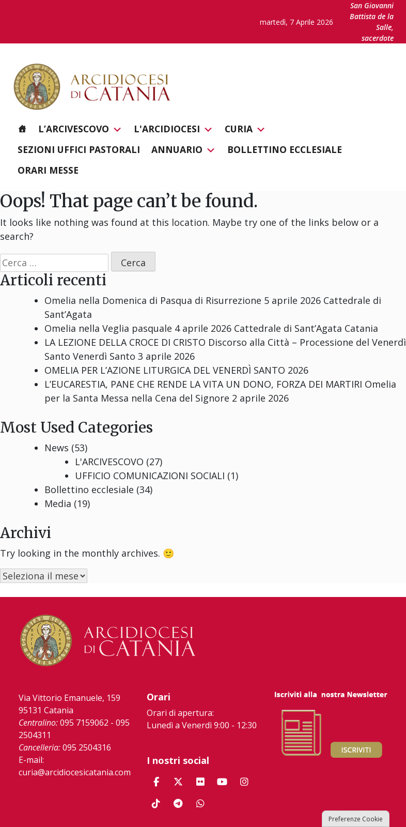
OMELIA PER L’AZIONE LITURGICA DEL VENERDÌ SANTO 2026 (176, 370)
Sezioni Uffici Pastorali (79, 149)
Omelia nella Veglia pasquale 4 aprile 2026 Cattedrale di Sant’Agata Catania (211, 328)
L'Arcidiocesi (173, 129)
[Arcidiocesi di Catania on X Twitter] (178, 782)
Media (57, 503)
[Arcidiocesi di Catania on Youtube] (222, 782)
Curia (245, 129)
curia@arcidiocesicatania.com (75, 772)
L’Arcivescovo (80, 129)
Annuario (183, 150)
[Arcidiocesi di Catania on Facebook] (156, 782)
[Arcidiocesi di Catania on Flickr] (200, 782)
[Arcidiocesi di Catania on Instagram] (244, 782)
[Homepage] (22, 128)
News (56, 447)
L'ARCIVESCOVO (109, 461)
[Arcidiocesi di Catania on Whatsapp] (200, 803)
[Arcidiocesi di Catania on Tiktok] (156, 803)
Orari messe (48, 170)
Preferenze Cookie (356, 819)
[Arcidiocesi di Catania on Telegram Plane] (178, 803)
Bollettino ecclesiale (284, 149)
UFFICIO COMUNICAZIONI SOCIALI (150, 475)
